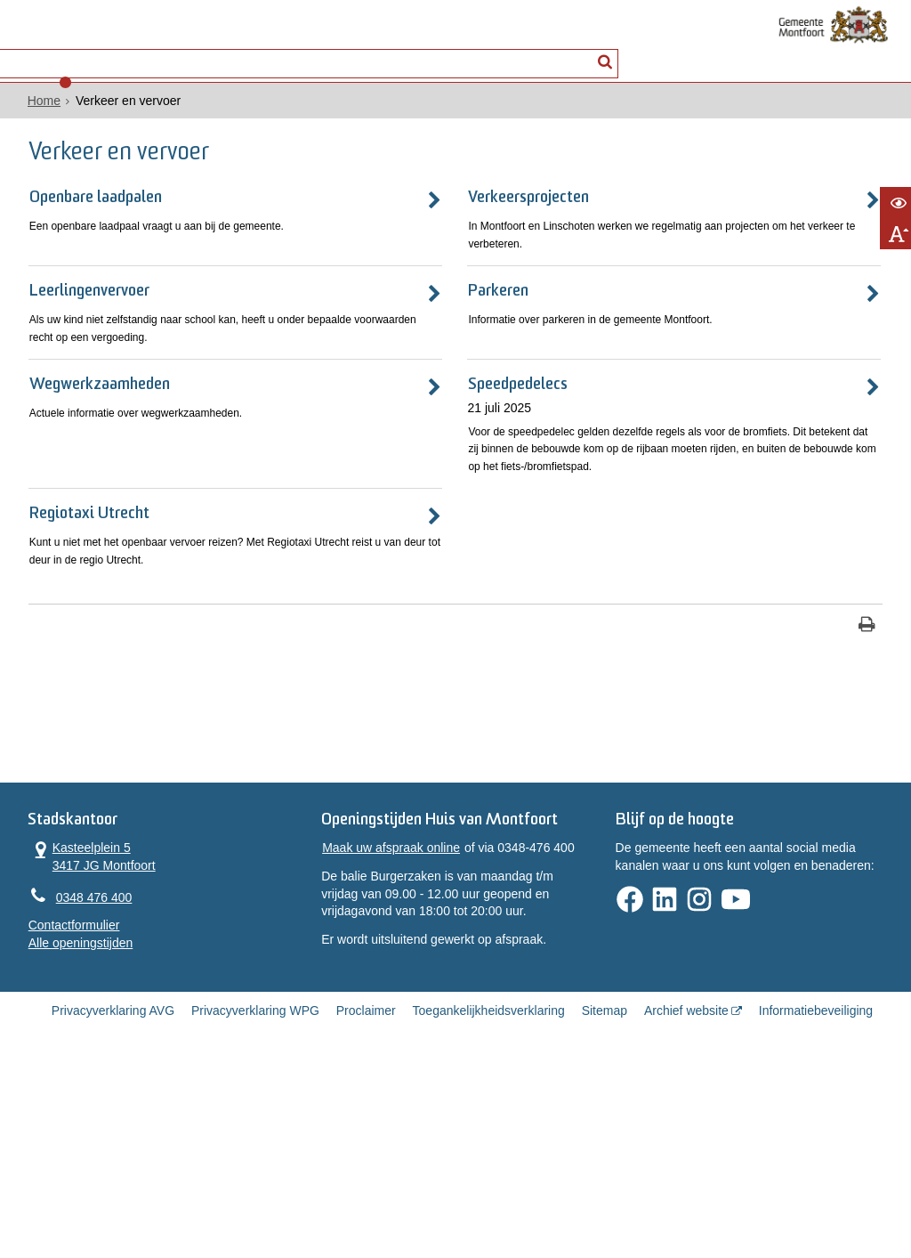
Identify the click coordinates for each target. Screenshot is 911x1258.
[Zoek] (609, 49)
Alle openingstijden (64, 1099)
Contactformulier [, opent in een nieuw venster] (57, 1082)
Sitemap (604, 1197)
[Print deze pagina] (545, 762)
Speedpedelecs (354, 454)
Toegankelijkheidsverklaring (489, 1197)
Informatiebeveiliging (816, 1197)
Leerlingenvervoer (90, 334)
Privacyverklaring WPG (255, 1197)
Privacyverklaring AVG (113, 1197)
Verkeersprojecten (367, 214)
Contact (199, 50)
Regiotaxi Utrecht (88, 628)
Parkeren (333, 334)
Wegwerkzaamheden (100, 454)
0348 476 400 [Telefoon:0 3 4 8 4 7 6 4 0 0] (77, 1052)
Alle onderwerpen (84, 50)
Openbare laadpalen (96, 214)
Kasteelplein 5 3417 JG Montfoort (75, 1010)
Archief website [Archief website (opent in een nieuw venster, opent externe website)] (686, 1197)
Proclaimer (366, 1197)
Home (27, 117)
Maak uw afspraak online (386, 1026)
